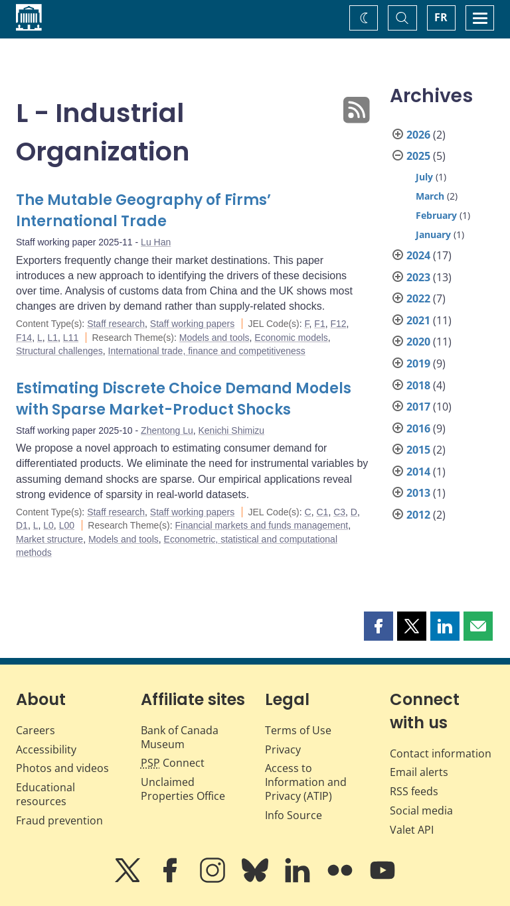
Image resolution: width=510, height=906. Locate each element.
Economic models (291, 337)
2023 (418, 277)
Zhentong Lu (167, 430)
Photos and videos (62, 768)
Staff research (116, 323)
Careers (35, 730)
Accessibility (46, 749)
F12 (338, 323)
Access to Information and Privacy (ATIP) (306, 782)
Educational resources (45, 794)
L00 (66, 525)
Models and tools (214, 337)
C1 (322, 512)
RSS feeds (414, 791)
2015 (418, 449)
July (424, 176)
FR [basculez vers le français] (441, 17)
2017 (418, 406)
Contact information (440, 753)
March (430, 196)
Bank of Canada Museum (179, 737)
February (436, 215)
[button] (378, 626)
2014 (418, 471)
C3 (339, 512)
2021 (418, 320)
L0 (48, 525)
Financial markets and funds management (262, 525)
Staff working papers (192, 323)
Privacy (283, 749)
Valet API (412, 829)
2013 (418, 492)
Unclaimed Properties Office (183, 789)
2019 (418, 363)
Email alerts (419, 772)
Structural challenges (59, 351)
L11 (70, 337)
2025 (418, 156)
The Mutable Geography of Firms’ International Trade (143, 210)
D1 (22, 525)
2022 (418, 298)
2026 (418, 134)
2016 (418, 428)
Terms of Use (298, 730)
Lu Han (156, 242)
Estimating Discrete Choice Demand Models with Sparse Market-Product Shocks (183, 399)
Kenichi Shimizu (232, 430)
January (433, 234)
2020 (418, 341)
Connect (173, 762)
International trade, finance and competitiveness (206, 351)
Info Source (293, 815)
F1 (319, 323)
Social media (421, 810)
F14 (24, 337)
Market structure (49, 539)
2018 (418, 385)
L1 (52, 337)
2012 (418, 514)
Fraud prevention (59, 820)
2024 (418, 255)
